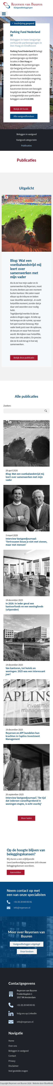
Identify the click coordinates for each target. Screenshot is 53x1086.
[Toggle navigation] (4, 13)
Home (11, 1040)
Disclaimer (13, 1066)
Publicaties (26, 145)
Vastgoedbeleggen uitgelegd (26, 944)
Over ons (12, 1045)
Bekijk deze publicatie (24, 357)
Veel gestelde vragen (18, 1071)
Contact (12, 1055)
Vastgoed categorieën (26, 140)
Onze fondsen (26, 951)
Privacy (11, 1061)
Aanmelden (15, 872)
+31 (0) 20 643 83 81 (21, 1005)
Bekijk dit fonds (21, 109)
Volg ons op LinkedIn (22, 1013)
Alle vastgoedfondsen (24, 116)
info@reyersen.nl (20, 1021)
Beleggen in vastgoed (27, 134)
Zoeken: (7, 405)
